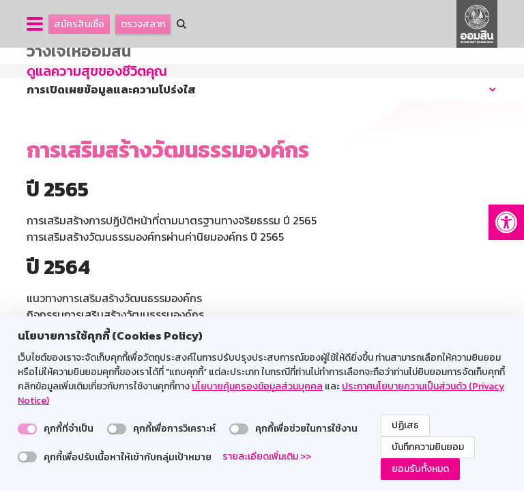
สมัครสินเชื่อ (79, 24)
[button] (506, 222)
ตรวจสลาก (143, 24)
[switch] (27, 428)
